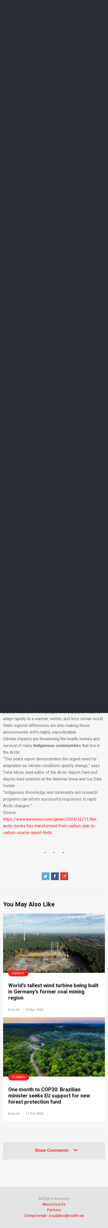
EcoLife (14, 1009)
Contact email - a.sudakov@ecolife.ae (54, 1215)
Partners (54, 1210)
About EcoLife (54, 1204)
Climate (18, 1077)
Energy (18, 973)
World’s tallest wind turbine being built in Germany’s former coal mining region (53, 992)
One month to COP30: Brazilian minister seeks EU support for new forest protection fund (49, 1096)
